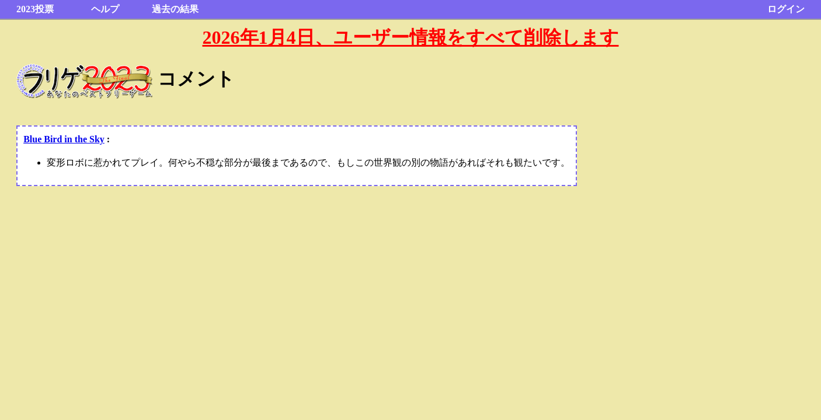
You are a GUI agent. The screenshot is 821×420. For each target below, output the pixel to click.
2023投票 (35, 9)
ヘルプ (105, 9)
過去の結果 (175, 9)
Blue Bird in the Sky (64, 139)
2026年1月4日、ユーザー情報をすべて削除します (411, 37)
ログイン (786, 9)
